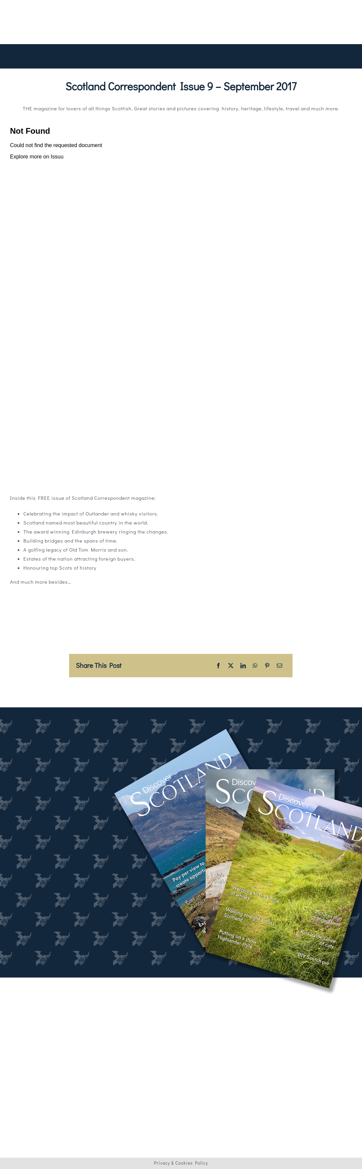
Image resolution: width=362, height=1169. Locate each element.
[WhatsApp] (255, 666)
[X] (231, 666)
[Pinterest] (267, 666)
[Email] (280, 666)
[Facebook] (218, 666)
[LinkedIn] (243, 666)
